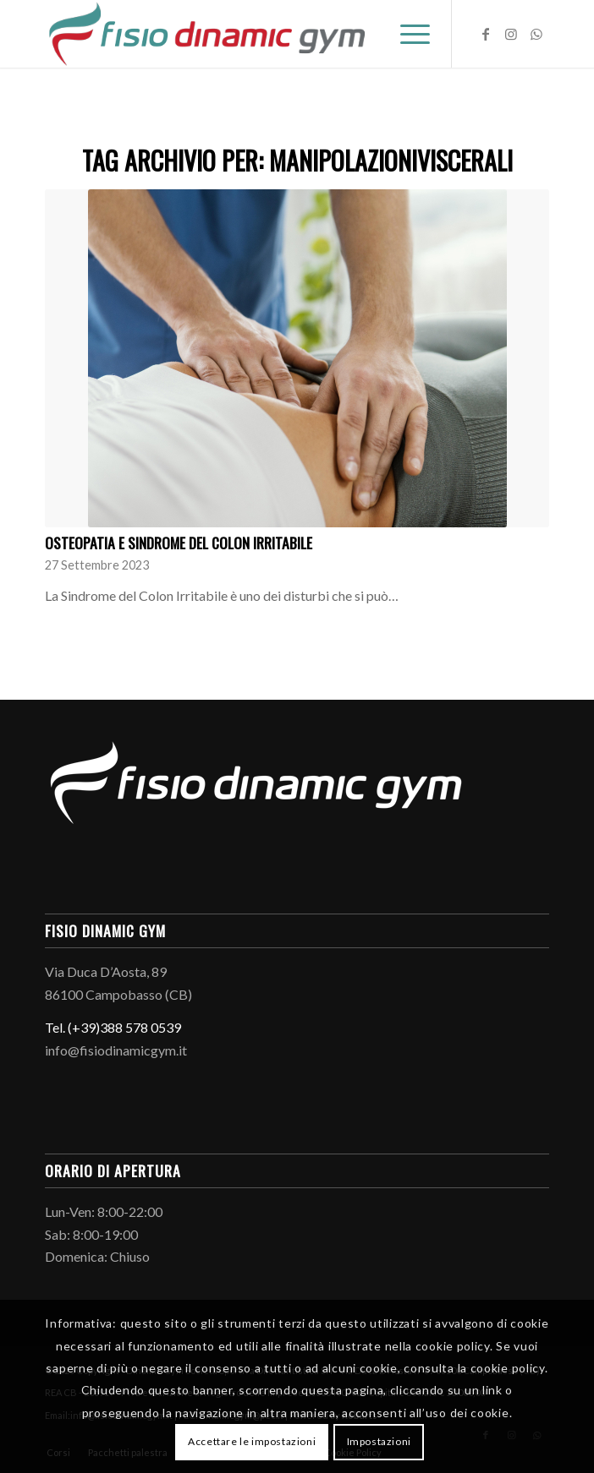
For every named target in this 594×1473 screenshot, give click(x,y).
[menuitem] (406, 34)
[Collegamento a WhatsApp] (536, 33)
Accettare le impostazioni (252, 1441)
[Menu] (406, 34)
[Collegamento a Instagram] (511, 33)
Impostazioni (379, 1441)
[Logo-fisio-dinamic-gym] (246, 34)
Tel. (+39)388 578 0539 (113, 1027)
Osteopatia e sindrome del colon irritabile (178, 543)
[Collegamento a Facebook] (485, 33)
